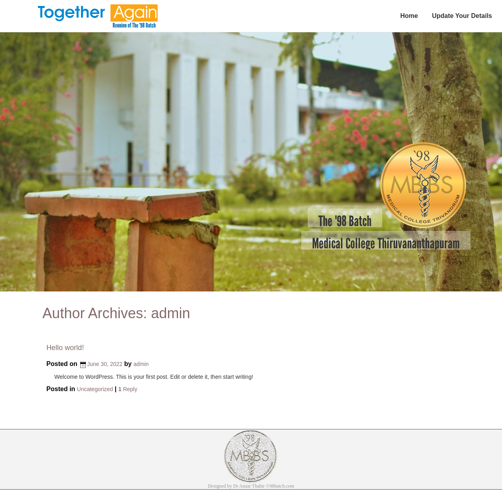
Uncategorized (95, 389)
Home (409, 15)
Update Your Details (462, 15)
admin (170, 313)
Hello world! (65, 348)
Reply (127, 389)
